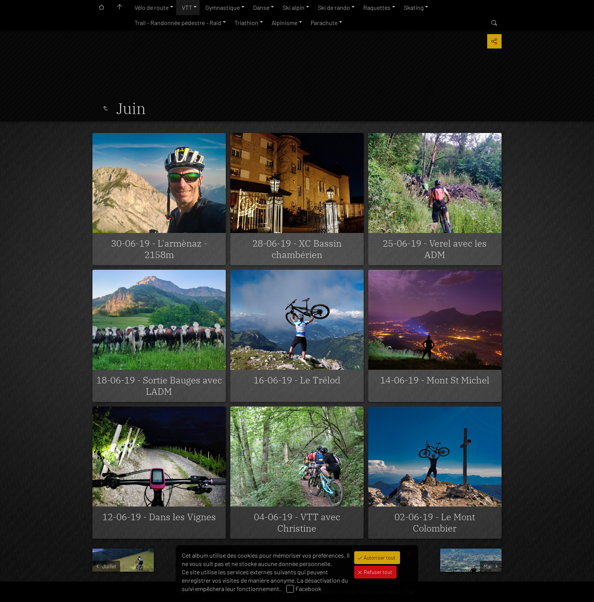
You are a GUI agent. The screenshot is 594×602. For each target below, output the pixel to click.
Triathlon (246, 22)
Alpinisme (284, 22)
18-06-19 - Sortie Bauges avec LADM (159, 385)
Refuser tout (377, 572)
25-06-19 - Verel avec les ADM (435, 249)
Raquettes (377, 7)
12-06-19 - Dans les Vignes (159, 517)
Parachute (324, 22)
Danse (261, 7)
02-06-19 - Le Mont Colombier (434, 522)
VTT (187, 7)
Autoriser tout (379, 557)
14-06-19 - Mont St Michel (434, 380)
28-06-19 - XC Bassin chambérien (297, 249)
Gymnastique (222, 7)
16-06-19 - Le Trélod (296, 380)
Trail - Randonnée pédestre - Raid (177, 22)
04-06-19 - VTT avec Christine (297, 522)
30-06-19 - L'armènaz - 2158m (159, 249)
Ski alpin (294, 7)
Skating (414, 7)
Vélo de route (151, 7)
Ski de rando (334, 7)
